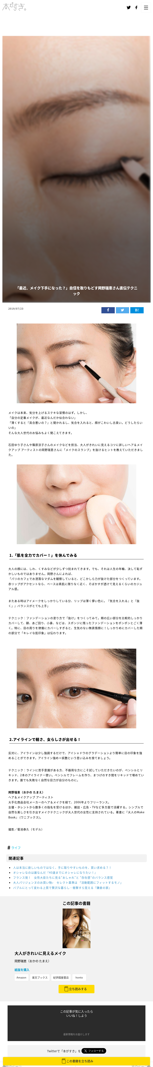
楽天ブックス (40, 977)
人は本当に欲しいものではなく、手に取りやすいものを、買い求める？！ (62, 867)
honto (79, 977)
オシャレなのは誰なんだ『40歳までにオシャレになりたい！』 (56, 872)
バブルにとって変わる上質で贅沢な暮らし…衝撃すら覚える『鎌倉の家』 (62, 888)
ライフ (16, 847)
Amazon (21, 977)
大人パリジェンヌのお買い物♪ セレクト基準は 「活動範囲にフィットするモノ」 (68, 882)
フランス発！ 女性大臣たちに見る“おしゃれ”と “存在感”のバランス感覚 (63, 877)
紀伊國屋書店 (61, 977)
